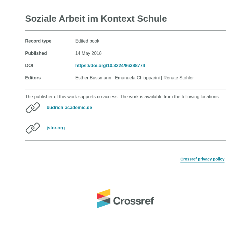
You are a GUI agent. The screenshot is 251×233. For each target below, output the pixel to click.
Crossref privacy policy (202, 159)
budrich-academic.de (69, 107)
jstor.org (56, 127)
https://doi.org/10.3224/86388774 (110, 65)
